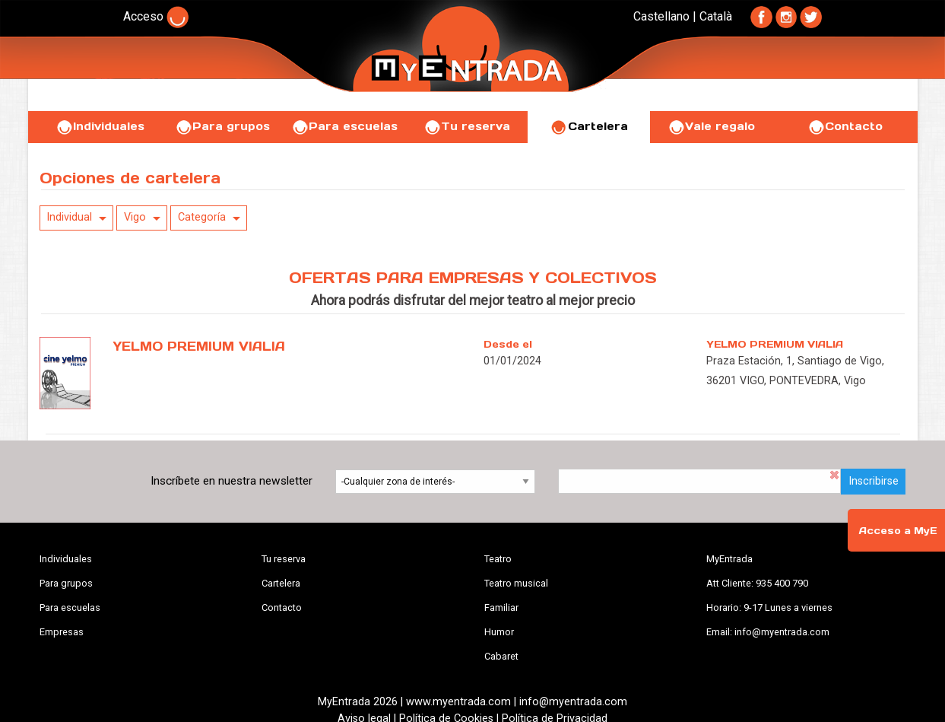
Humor (499, 632)
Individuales (99, 126)
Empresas (62, 632)
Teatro (498, 559)
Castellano (661, 16)
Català (715, 16)
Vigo (135, 217)
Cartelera (589, 126)
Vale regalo (711, 126)
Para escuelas (344, 126)
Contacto (845, 126)
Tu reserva (466, 126)
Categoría (202, 217)
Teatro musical (516, 583)
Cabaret (501, 656)
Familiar (501, 607)
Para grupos (222, 126)
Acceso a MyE (898, 530)
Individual (69, 217)
